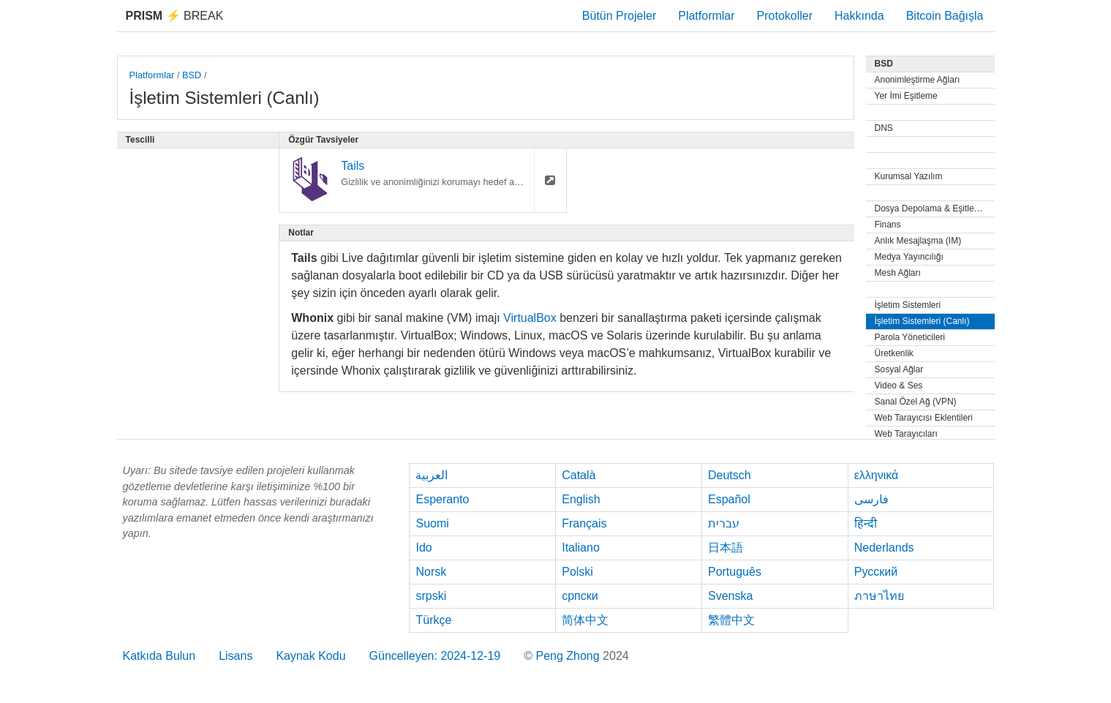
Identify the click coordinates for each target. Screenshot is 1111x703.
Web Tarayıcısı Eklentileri (924, 418)
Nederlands (884, 547)
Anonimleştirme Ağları (917, 80)
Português (734, 571)
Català (578, 475)
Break (175, 16)
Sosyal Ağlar (899, 369)
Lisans (235, 656)
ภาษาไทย (879, 596)
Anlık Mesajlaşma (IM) (918, 241)
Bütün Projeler (619, 16)
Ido (423, 547)
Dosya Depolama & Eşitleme (931, 208)
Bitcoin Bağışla (945, 16)
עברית (723, 523)
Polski (577, 571)
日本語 (725, 547)
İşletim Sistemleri (908, 305)
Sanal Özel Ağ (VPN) (916, 401)
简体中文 (585, 620)
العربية (431, 475)
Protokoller (785, 16)
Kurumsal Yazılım (909, 176)
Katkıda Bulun (159, 656)
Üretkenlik (894, 353)
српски (580, 596)
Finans (888, 224)
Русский (875, 571)
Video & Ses (899, 385)
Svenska (730, 596)
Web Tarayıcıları (906, 434)
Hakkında (859, 16)
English (581, 499)
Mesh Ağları (898, 273)
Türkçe (433, 620)
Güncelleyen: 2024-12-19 (435, 656)
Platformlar (706, 16)
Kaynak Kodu (310, 656)
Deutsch (729, 475)
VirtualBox (530, 318)
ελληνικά (876, 475)
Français (584, 523)
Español (729, 499)
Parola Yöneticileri (910, 337)
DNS (884, 128)
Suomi (431, 523)
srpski (430, 596)
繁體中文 (731, 620)
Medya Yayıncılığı (909, 257)
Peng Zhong (569, 656)
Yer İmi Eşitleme (906, 96)
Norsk (430, 571)
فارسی (871, 499)
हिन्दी (865, 523)
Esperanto (442, 499)
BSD (191, 74)
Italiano (581, 547)
